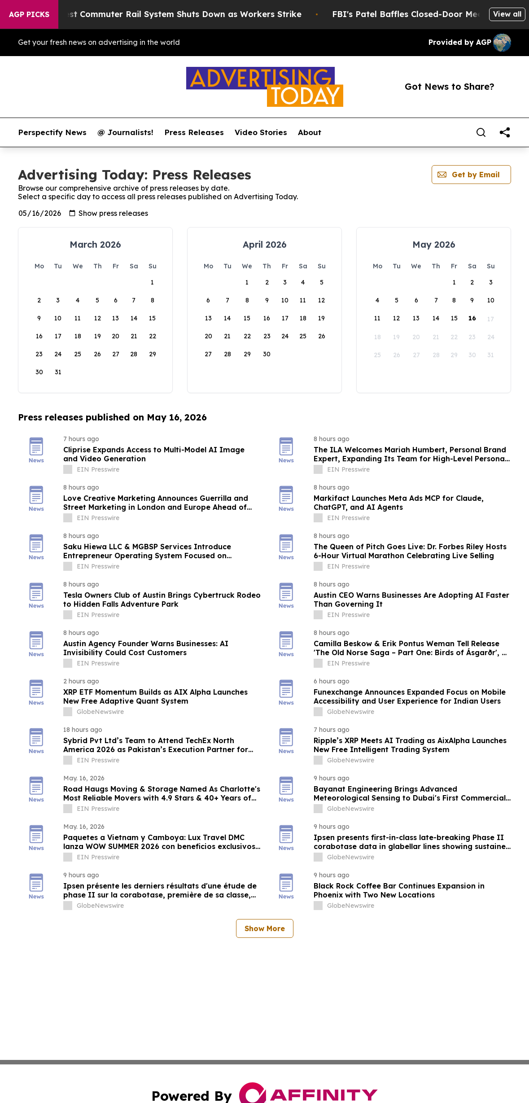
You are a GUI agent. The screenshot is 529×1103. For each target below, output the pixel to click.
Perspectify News (52, 132)
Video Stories (261, 132)
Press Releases (194, 132)
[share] (504, 132)
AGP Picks (29, 14)
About (309, 132)
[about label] (67, 469)
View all (507, 13)
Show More (265, 928)
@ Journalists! (125, 132)
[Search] (481, 132)
